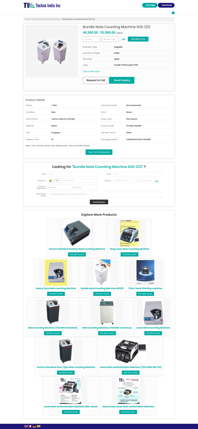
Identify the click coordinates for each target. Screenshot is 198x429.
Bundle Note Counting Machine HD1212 (102, 288)
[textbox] (110, 39)
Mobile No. (42, 181)
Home (27, 19)
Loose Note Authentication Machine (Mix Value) (71, 406)
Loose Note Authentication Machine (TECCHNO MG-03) (130, 367)
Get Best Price (138, 39)
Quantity (108, 181)
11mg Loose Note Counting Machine (129, 249)
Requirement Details (41, 195)
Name (44, 174)
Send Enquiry (122, 80)
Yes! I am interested (99, 152)
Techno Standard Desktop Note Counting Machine (77, 249)
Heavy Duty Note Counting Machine (56, 288)
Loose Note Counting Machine (153, 327)
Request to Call (96, 80)
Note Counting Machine (50, 19)
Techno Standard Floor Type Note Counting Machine (65, 367)
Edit (123, 39)
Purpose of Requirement (41, 187)
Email (109, 174)
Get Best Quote (77, 254)
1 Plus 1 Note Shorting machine (145, 288)
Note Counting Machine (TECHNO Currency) (107, 327)
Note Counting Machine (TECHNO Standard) (52, 327)
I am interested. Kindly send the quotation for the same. (104, 195)
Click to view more (91, 71)
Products (35, 19)
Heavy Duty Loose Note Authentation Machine (128, 406)
